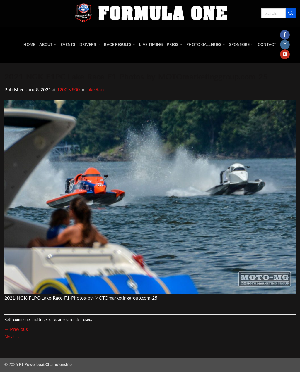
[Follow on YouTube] (285, 54)
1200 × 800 (68, 89)
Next (12, 336)
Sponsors (241, 44)
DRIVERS (89, 44)
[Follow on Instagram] (285, 45)
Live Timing (151, 44)
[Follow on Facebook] (285, 35)
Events (68, 44)
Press (174, 44)
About (48, 44)
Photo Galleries (205, 44)
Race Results (119, 44)
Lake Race (95, 89)
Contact (267, 44)
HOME (29, 44)
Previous (16, 329)
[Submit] (291, 13)
